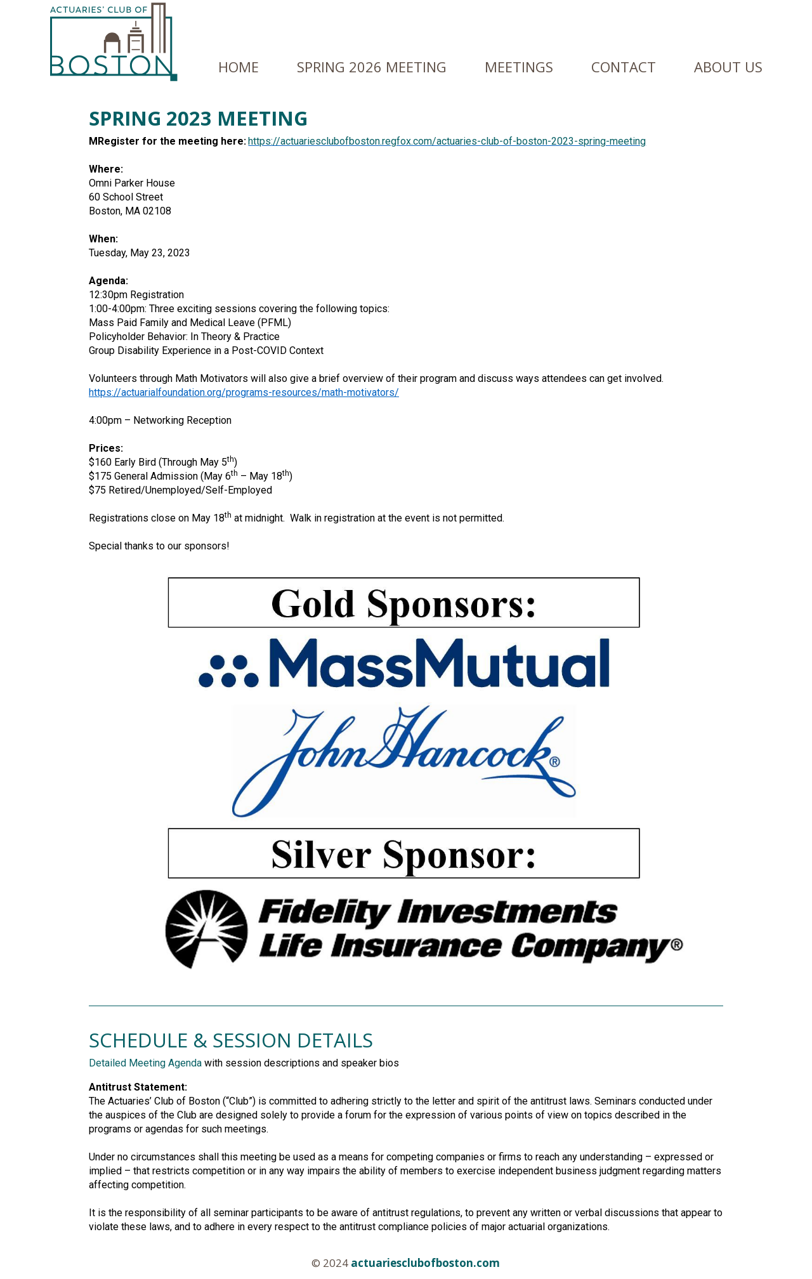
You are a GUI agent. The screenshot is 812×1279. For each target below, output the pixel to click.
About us (728, 66)
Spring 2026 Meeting (372, 66)
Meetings (519, 66)
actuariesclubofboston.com (425, 1263)
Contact (623, 66)
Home (238, 66)
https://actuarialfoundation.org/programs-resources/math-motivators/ (244, 392)
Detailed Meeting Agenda (145, 1063)
